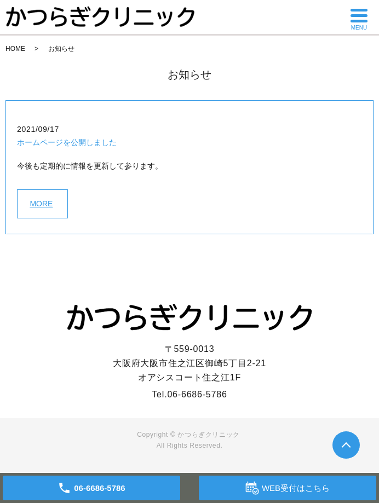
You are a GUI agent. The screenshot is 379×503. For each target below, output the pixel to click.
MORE (41, 203)
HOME (15, 49)
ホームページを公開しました (67, 142)
